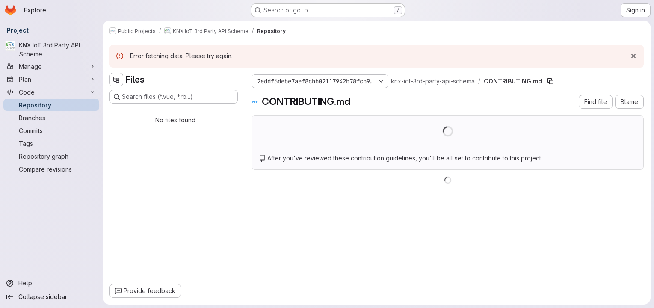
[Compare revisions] (51, 169)
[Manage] (51, 66)
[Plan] (51, 79)
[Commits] (51, 130)
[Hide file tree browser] (116, 79)
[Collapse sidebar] (51, 297)
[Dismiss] (633, 56)
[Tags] (51, 143)
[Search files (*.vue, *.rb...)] (173, 97)
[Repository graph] (51, 156)
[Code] (51, 92)
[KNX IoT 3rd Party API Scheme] (51, 49)
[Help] (51, 283)
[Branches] (51, 118)
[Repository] (51, 105)
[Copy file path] (550, 81)
